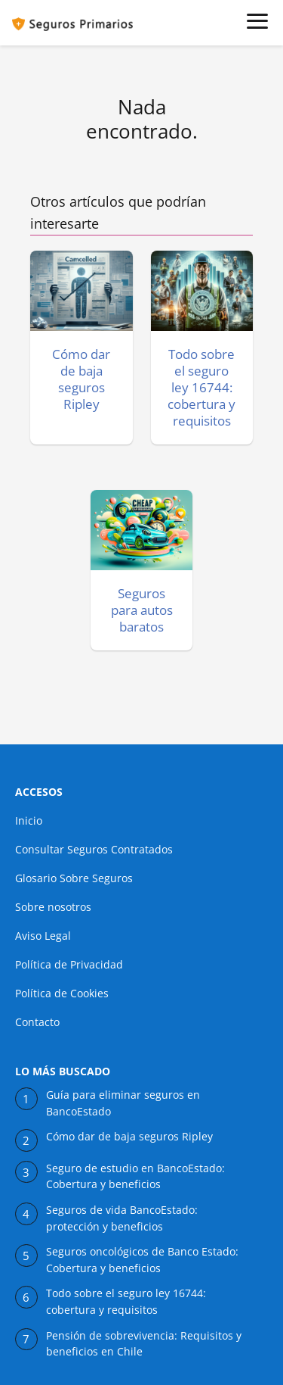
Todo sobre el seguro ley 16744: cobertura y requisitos (126, 1302)
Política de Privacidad (69, 964)
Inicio (28, 820)
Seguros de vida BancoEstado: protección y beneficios (122, 1218)
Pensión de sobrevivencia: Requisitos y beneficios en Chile (143, 1344)
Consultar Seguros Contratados (94, 849)
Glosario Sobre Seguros (74, 878)
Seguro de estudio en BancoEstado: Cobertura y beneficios (135, 1177)
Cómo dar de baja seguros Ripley (129, 1136)
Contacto (37, 1022)
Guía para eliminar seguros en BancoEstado (123, 1103)
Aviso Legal (43, 935)
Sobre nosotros (53, 907)
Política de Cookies (62, 993)
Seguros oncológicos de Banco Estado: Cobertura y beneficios (142, 1260)
